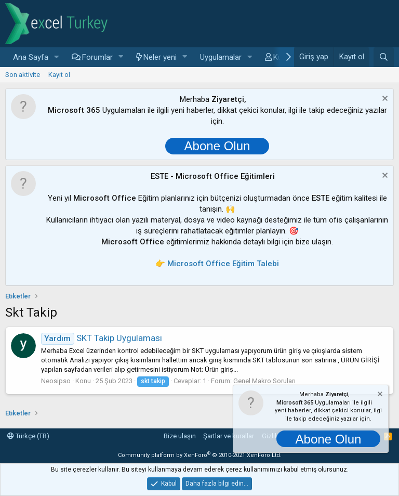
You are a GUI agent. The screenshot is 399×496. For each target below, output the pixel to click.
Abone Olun (217, 146)
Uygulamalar (221, 57)
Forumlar (97, 57)
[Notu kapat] (383, 99)
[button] (56, 57)
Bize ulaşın (180, 436)
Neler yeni (160, 57)
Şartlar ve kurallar (228, 436)
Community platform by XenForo (200, 455)
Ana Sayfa (30, 57)
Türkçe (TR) (28, 436)
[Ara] (384, 57)
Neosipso (56, 381)
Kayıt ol (59, 75)
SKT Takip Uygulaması (101, 338)
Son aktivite (22, 75)
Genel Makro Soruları (264, 381)
